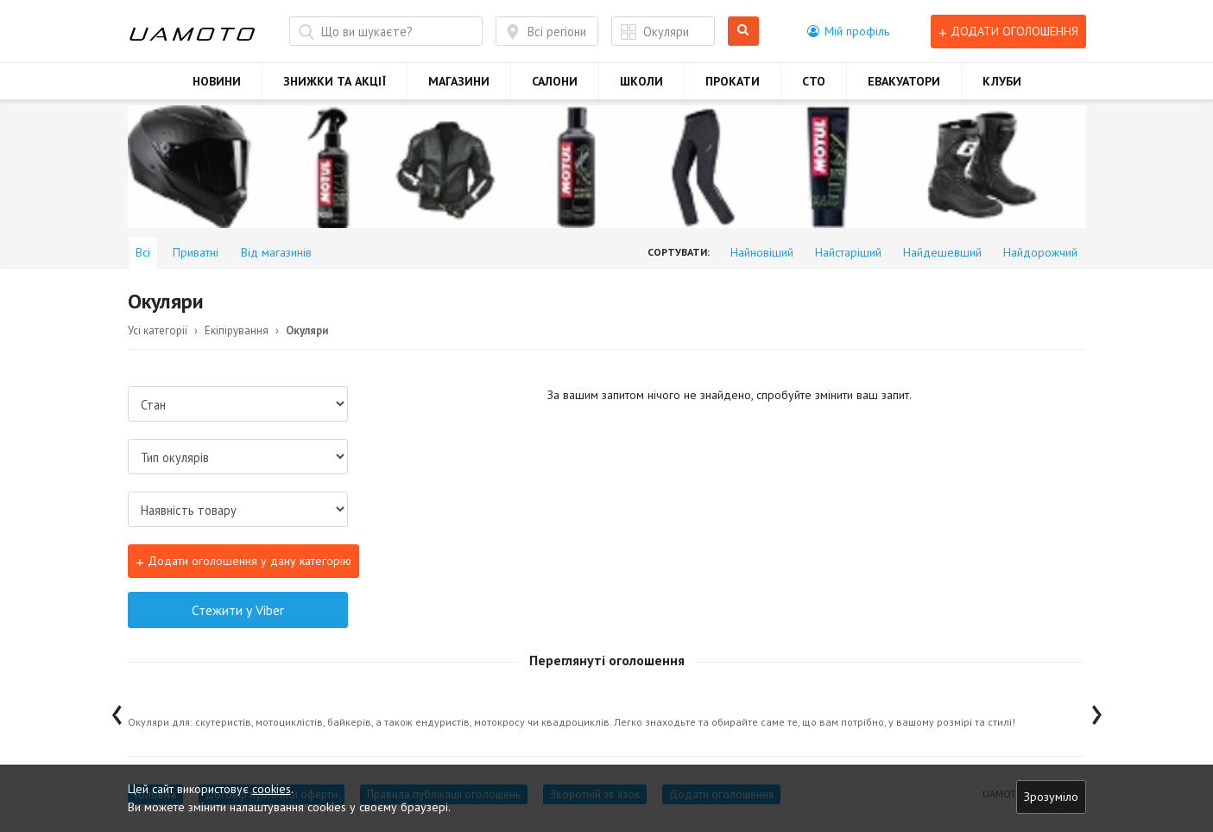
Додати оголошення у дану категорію (243, 562)
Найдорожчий (1040, 252)
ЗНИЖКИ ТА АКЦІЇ (334, 81)
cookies (271, 789)
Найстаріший (848, 252)
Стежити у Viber (238, 610)
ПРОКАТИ (732, 81)
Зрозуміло (1051, 796)
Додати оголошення (1008, 31)
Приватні (195, 252)
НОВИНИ (217, 81)
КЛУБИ (1001, 81)
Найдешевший (942, 252)
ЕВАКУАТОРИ (904, 81)
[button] (848, 31)
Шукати (744, 31)
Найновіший (761, 252)
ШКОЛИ (641, 81)
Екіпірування (237, 330)
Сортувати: (679, 251)
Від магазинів (276, 252)
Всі (143, 252)
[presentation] (117, 710)
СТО (813, 81)
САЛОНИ (555, 81)
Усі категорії (157, 330)
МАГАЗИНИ (459, 81)
